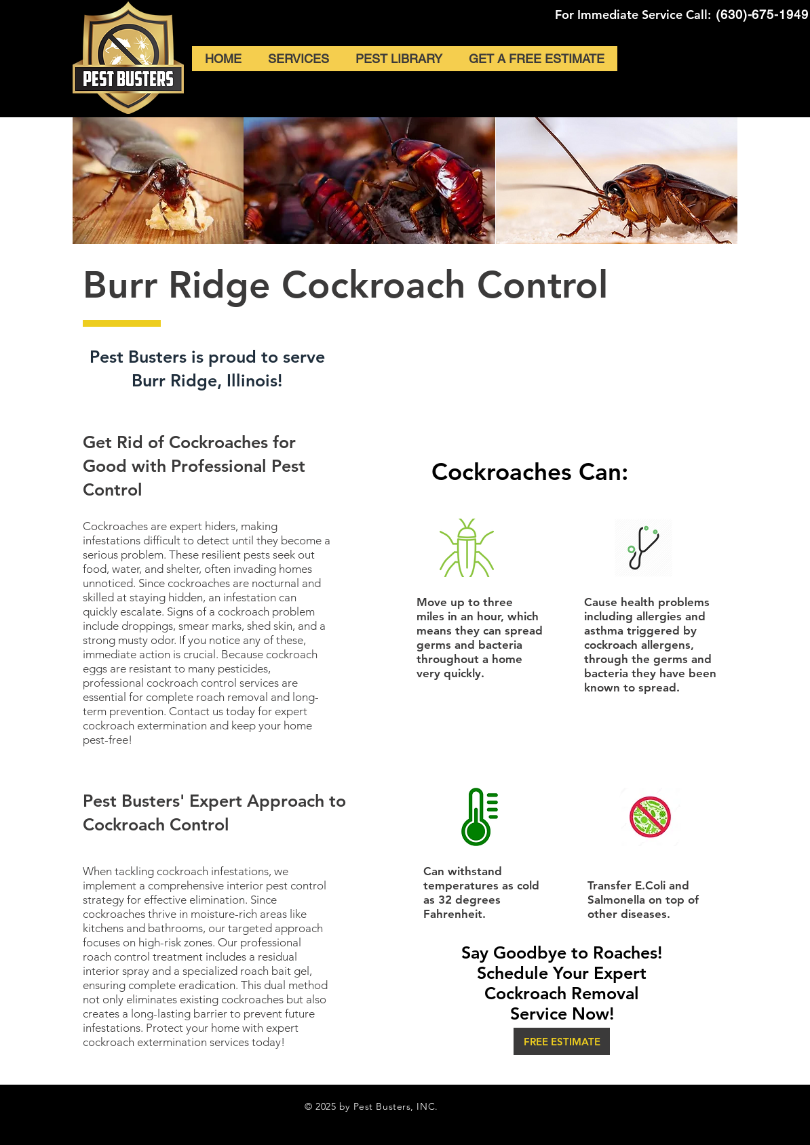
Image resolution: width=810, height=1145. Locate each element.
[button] (562, 1041)
